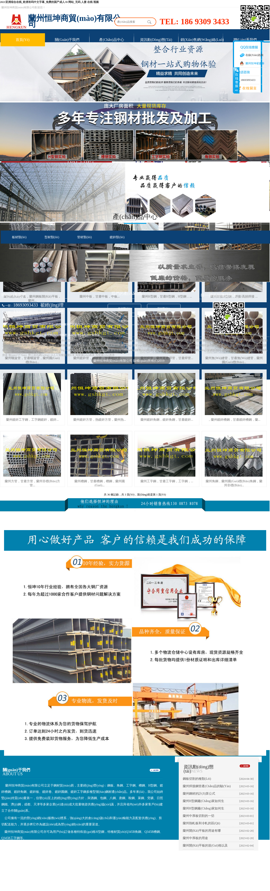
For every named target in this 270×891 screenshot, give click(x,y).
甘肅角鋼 (27, 345)
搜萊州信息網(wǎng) (119, 345)
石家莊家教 (73, 350)
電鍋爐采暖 (87, 340)
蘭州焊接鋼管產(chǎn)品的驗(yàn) (207, 786)
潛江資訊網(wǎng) (38, 355)
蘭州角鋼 (208, 340)
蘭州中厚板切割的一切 (198, 816)
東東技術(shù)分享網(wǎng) (76, 345)
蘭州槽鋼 (231, 340)
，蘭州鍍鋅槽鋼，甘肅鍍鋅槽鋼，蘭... (234, 419)
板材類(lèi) (19, 237)
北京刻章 (73, 340)
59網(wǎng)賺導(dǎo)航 (136, 350)
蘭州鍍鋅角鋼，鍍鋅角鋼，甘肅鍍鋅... (167, 419)
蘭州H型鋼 (195, 340)
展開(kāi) (236, 80)
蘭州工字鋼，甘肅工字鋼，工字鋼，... (167, 481)
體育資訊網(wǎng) (55, 350)
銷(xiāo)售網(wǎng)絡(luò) (202, 40)
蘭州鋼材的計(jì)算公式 (199, 793)
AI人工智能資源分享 (62, 355)
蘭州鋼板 (219, 340)
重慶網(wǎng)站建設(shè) (183, 345)
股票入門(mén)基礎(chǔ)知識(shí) (154, 340)
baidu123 (249, 345)
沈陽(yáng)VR (233, 350)
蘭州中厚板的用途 (195, 838)
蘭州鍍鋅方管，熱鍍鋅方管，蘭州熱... (99, 419)
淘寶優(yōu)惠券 (85, 355)
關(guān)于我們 (67, 40)
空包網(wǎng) (21, 340)
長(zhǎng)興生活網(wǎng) (191, 350)
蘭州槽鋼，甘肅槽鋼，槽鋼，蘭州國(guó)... (99, 483)
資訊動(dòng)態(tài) (156, 40)
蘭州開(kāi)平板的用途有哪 (202, 830)
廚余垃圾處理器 (100, 350)
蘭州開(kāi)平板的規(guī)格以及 (205, 845)
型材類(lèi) (52, 237)
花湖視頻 (204, 345)
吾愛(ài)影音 (237, 345)
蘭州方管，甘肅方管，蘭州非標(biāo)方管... (32, 483)
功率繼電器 (100, 345)
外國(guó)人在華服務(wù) (28, 350)
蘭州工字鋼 (182, 340)
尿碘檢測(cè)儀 (216, 350)
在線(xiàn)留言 (245, 88)
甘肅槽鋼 (16, 345)
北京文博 (162, 345)
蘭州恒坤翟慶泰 (254, 63)
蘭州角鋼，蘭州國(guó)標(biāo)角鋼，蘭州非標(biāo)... (234, 483)
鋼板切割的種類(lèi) (197, 778)
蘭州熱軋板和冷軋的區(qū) (201, 823)
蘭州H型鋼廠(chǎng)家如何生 (203, 801)
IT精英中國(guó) (219, 345)
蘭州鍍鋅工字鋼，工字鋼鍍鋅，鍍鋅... (32, 419)
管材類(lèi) (84, 237)
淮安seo (136, 345)
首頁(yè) (22, 40)
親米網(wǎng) (103, 340)
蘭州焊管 (242, 340)
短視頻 (33, 340)
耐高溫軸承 (249, 350)
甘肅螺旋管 (53, 345)
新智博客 (116, 350)
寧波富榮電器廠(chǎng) (53, 340)
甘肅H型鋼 (255, 340)
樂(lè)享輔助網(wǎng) (163, 350)
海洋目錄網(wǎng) (123, 340)
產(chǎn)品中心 (111, 40)
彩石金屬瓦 (149, 345)
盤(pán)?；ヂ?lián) (17, 355)
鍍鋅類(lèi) (117, 237)
